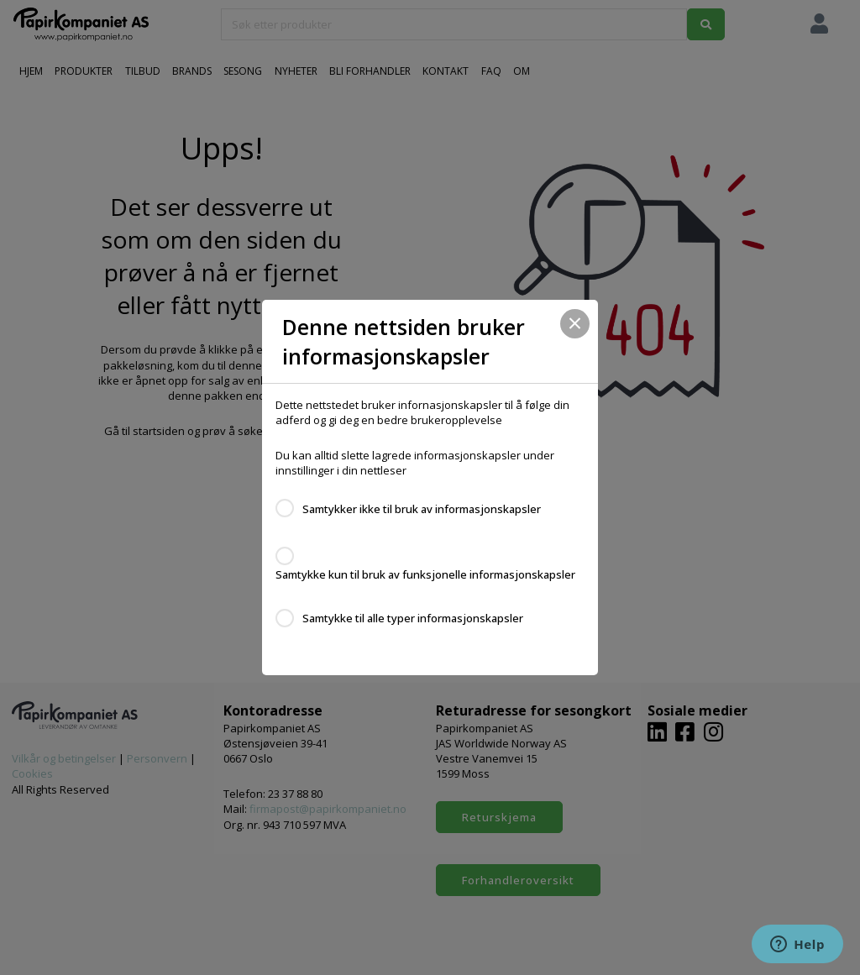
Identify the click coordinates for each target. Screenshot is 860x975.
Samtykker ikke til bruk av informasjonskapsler (421, 508)
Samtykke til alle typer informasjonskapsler (412, 618)
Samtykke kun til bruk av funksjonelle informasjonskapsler (425, 574)
